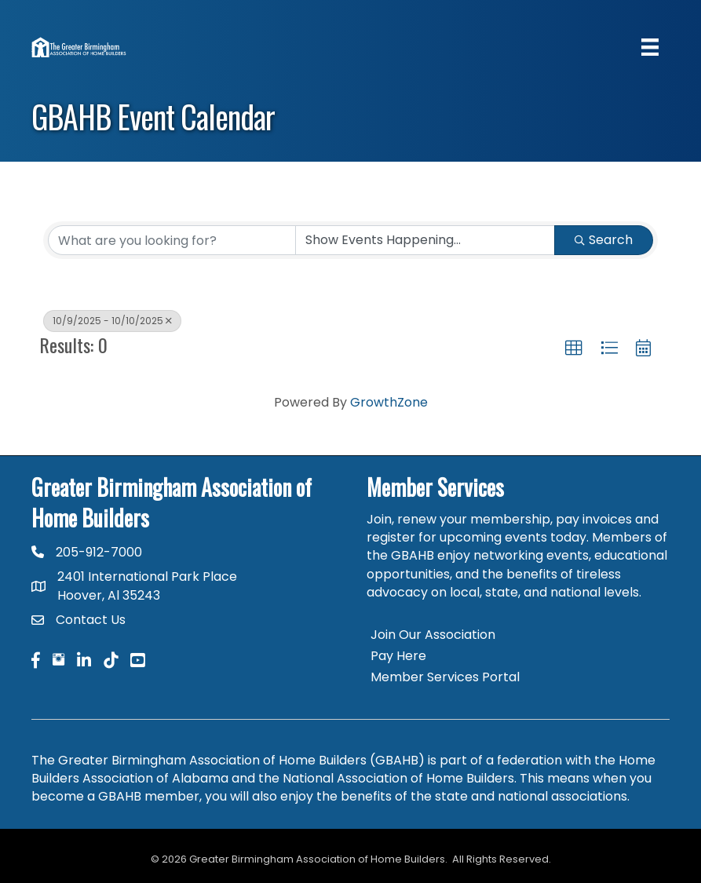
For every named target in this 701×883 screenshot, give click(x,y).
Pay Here (398, 656)
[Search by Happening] (425, 240)
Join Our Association (433, 635)
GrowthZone (389, 402)
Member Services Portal (445, 677)
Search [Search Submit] (604, 240)
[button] (574, 348)
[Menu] (650, 47)
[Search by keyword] (172, 240)
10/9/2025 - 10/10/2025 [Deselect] (112, 320)
